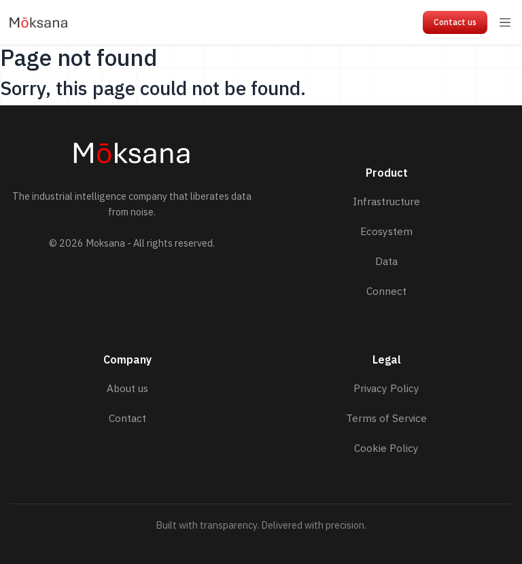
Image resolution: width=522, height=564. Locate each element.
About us (127, 388)
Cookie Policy (386, 448)
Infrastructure (386, 201)
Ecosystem (386, 231)
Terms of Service (386, 418)
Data (386, 261)
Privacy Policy (386, 388)
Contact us (455, 22)
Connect (386, 291)
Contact (127, 418)
